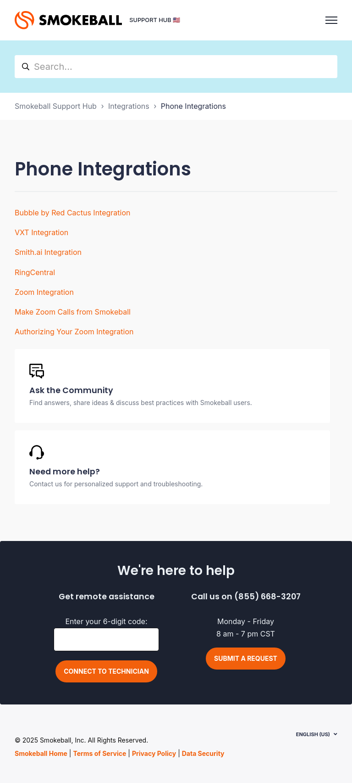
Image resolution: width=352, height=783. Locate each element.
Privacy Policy (154, 753)
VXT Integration (41, 232)
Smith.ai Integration (48, 252)
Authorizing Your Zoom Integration (74, 331)
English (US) (313, 734)
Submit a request (245, 658)
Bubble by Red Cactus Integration (72, 212)
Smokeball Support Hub (56, 106)
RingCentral (35, 272)
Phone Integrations (193, 106)
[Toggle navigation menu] (331, 20)
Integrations (128, 106)
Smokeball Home (41, 753)
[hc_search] (176, 66)
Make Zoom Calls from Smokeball (73, 311)
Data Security (203, 753)
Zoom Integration (44, 292)
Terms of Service (99, 753)
